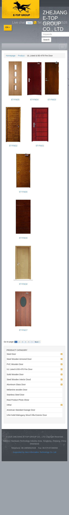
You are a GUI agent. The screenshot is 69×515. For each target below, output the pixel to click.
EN (7, 27)
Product (21, 55)
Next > (37, 342)
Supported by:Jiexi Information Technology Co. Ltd (34, 452)
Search (46, 40)
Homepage (10, 55)
